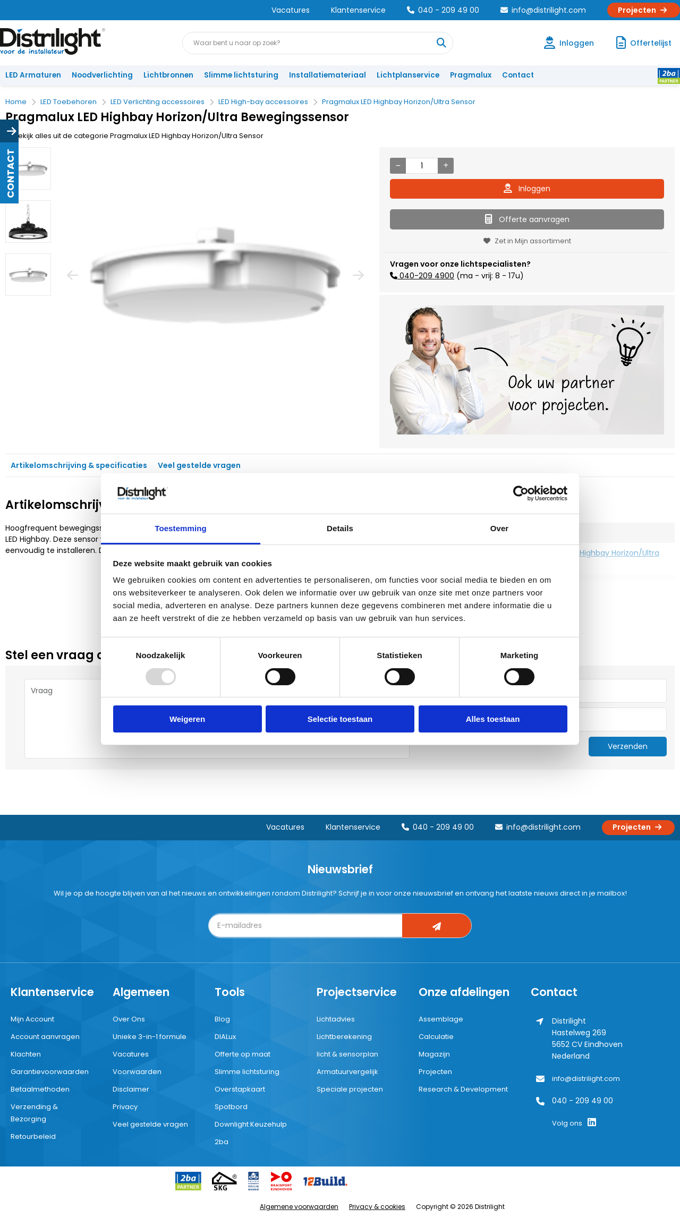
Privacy (125, 1107)
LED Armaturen (33, 75)
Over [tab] (499, 528)
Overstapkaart (240, 1089)
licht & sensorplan (347, 1054)
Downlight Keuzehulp (251, 1124)
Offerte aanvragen (527, 219)
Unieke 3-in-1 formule (149, 1037)
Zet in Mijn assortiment (527, 241)
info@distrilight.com (543, 10)
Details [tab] (340, 528)
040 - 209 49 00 (443, 10)
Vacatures (290, 10)
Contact (518, 75)
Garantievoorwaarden (50, 1072)
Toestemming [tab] (181, 528)
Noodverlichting (102, 75)
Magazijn (434, 1054)
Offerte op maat (242, 1054)
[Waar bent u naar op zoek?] (441, 43)
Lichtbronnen (168, 75)
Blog (222, 1019)
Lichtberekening (344, 1037)
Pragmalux (470, 75)
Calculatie (436, 1037)
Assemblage (441, 1019)
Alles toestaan (493, 718)
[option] (28, 168)
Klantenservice (358, 10)
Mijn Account (32, 1019)
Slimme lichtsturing (241, 75)
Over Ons (129, 1019)
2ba (221, 1142)
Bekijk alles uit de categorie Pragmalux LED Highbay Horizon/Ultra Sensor (134, 136)
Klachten (26, 1054)
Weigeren (187, 718)
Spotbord (231, 1107)
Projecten (643, 10)
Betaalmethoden (40, 1089)
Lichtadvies (336, 1019)
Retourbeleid (33, 1136)
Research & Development (463, 1089)
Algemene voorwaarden (299, 1206)
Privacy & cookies (377, 1206)
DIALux (225, 1037)
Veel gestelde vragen (199, 465)
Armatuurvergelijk (347, 1072)
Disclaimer (131, 1089)
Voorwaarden (137, 1072)
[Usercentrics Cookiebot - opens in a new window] (520, 493)
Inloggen (527, 188)
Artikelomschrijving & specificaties (79, 465)
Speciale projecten (350, 1089)
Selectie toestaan (340, 718)
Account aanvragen (45, 1037)
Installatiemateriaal (327, 75)
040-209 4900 (425, 275)
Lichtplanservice (408, 75)
